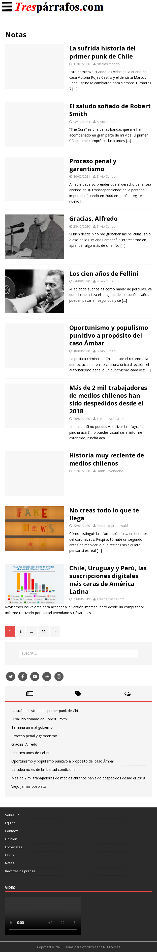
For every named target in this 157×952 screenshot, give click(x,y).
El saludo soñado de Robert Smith (110, 110)
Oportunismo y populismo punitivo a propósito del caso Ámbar (108, 335)
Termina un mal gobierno (32, 727)
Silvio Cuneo (106, 121)
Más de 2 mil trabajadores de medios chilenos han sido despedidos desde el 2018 (108, 399)
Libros (9, 855)
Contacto (12, 831)
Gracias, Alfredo (93, 218)
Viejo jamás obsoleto (28, 786)
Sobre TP (12, 815)
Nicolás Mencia (108, 64)
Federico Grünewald (112, 525)
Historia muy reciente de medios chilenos (106, 459)
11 (44, 631)
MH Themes (111, 947)
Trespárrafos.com (110, 418)
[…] (74, 88)
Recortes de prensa (20, 871)
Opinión (11, 839)
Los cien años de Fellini (104, 273)
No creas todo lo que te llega (104, 514)
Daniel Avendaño (110, 471)
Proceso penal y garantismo (92, 165)
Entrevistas (13, 847)
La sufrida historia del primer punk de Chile (102, 52)
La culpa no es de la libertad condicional (43, 769)
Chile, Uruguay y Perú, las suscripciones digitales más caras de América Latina (108, 580)
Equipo (10, 823)
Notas (9, 863)
